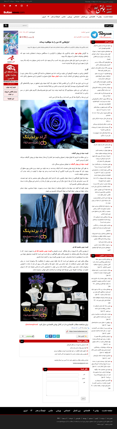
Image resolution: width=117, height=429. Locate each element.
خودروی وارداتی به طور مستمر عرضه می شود (102, 94)
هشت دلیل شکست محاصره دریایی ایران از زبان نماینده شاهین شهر (100, 316)
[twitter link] (47, 336)
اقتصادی (79, 37)
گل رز (79, 328)
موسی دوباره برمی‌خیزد (104, 242)
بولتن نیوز (78, 53)
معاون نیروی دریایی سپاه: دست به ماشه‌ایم (101, 114)
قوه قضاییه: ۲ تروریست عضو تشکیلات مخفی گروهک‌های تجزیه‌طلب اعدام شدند (102, 76)
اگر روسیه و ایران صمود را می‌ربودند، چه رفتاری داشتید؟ (100, 128)
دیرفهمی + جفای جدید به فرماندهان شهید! (101, 323)
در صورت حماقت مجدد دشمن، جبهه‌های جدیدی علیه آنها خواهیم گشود (101, 247)
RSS (58, 418)
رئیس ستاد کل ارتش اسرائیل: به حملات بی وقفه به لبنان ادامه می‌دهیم (101, 308)
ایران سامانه (100, 424)
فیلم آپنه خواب (11, 87)
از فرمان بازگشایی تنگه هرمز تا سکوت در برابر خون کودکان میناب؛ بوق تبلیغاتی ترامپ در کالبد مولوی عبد (101, 340)
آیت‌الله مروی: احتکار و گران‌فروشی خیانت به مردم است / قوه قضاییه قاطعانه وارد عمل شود (101, 101)
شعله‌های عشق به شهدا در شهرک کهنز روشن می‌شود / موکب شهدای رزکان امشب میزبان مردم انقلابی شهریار (101, 55)
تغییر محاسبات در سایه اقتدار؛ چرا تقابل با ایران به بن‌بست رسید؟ (101, 165)
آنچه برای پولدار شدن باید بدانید (78, 348)
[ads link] (102, 35)
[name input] (62, 374)
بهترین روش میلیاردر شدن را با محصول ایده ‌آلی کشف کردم (71, 354)
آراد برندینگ (74, 328)
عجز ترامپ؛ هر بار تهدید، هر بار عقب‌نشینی (102, 146)
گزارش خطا (82, 336)
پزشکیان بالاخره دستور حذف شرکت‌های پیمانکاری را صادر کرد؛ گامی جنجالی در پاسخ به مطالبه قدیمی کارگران (101, 263)
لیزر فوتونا (11, 99)
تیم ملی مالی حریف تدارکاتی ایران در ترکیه (101, 119)
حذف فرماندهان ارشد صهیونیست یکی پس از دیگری (101, 134)
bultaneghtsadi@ (31, 324)
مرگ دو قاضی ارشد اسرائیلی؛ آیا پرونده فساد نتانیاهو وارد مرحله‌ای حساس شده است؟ (101, 219)
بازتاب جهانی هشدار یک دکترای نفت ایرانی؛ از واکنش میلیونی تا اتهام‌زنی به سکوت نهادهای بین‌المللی (100, 282)
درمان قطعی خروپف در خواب (10, 93)
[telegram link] (54, 336)
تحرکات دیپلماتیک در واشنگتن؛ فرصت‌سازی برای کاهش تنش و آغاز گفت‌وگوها (100, 350)
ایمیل (83, 378)
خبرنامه (12, 1)
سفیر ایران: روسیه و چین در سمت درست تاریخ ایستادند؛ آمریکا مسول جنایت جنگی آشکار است (101, 364)
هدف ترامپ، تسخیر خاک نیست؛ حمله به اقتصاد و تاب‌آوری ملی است (100, 185)
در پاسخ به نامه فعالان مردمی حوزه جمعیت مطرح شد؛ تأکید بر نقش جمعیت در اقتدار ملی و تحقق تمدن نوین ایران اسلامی (101, 210)
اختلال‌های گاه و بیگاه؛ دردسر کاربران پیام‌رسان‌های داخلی (102, 63)
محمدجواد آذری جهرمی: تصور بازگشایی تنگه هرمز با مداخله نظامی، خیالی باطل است (102, 192)
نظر (84, 382)
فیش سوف (55, 76)
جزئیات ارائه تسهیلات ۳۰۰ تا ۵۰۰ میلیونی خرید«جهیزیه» (102, 179)
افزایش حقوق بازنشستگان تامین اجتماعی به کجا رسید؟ (101, 83)
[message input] (62, 388)
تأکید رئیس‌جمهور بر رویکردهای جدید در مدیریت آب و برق (102, 108)
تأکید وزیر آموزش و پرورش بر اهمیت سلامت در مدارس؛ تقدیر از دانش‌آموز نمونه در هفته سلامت (100, 384)
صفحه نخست (108, 17)
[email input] (62, 378)
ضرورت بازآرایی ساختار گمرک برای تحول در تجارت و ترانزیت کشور (86, 25)
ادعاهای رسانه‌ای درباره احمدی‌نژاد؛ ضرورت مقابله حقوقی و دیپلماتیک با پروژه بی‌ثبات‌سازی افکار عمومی (101, 236)
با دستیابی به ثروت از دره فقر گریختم (77, 345)
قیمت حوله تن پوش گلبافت (79, 164)
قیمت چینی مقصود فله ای (42, 251)
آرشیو (96, 418)
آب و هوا (6, 1)
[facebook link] (50, 336)
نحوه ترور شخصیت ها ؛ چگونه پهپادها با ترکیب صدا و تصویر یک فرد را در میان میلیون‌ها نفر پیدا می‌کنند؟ (101, 373)
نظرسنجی (78, 418)
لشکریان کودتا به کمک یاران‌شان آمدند (101, 357)
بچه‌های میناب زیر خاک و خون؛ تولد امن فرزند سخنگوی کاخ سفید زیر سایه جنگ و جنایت (100, 292)
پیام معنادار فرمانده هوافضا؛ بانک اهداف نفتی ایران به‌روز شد (101, 300)
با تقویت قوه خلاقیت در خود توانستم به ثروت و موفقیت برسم (70, 351)
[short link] (78, 331)
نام (84, 374)
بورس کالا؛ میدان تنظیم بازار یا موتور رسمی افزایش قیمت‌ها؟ (100, 69)
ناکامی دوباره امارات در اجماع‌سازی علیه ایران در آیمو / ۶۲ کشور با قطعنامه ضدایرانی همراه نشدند (101, 172)
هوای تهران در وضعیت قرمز (103, 150)
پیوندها (17, 1)
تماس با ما (29, 1)
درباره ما (23, 1)
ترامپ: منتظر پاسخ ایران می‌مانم (101, 124)
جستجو (91, 418)
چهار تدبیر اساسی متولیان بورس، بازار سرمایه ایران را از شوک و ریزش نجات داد (101, 200)
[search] (6, 25)
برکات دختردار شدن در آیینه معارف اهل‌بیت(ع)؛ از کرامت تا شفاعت (101, 272)
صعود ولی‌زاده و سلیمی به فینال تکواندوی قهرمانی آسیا (102, 47)
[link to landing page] (102, 9)
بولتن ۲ (99, 17)
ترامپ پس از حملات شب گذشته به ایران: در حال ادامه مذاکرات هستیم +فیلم (100, 330)
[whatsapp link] (58, 336)
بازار (75, 37)
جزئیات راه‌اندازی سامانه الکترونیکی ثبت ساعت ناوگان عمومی (101, 89)
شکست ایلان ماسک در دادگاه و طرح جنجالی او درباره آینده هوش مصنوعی (101, 228)
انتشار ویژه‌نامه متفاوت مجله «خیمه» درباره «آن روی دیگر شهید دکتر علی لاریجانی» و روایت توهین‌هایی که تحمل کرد (101, 157)
